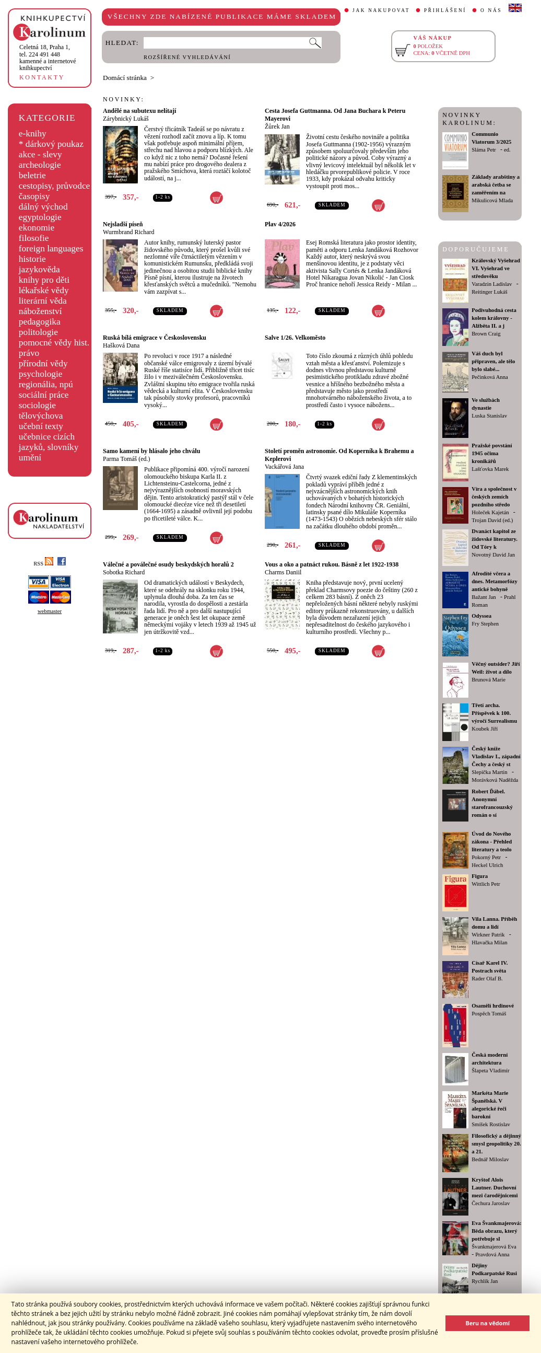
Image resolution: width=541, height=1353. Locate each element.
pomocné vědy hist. (54, 343)
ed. (507, 150)
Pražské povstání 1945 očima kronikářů (492, 453)
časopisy (34, 196)
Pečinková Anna (490, 377)
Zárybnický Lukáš (126, 118)
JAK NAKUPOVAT (381, 10)
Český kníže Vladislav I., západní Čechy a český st (496, 756)
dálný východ (43, 207)
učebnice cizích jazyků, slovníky (49, 442)
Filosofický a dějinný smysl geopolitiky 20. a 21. (496, 1143)
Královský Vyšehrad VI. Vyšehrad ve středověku (496, 268)
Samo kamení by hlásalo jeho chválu (151, 451)
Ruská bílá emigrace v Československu (154, 337)
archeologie (40, 165)
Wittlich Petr (486, 884)
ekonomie (36, 228)
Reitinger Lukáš (489, 292)
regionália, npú (46, 384)
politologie (38, 332)
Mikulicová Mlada (492, 200)
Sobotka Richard (124, 572)
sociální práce (44, 395)
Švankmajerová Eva (494, 1247)
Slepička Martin (489, 772)
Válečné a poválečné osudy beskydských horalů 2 (168, 564)
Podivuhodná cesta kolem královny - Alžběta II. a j (494, 318)
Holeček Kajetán (490, 512)
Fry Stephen (485, 624)
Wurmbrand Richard (128, 232)
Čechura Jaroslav (491, 1203)
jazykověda (39, 269)
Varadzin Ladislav (492, 284)
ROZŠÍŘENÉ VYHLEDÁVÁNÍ (187, 57)
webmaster (50, 611)
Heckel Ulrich (487, 865)
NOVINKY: (124, 99)
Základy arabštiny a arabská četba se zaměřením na (496, 184)
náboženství (40, 311)
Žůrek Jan (277, 126)
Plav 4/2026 (280, 224)
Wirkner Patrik (488, 935)
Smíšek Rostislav (491, 1124)
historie (32, 259)
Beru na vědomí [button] (487, 1323)
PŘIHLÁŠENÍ (445, 10)
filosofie (34, 238)
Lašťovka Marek (490, 469)
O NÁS (491, 10)
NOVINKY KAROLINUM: (469, 118)
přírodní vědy (43, 363)
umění (30, 457)
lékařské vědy (44, 290)
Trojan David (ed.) (492, 520)
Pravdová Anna (492, 1254)
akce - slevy (40, 154)
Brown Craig (486, 334)
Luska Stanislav (489, 416)
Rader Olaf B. (487, 978)
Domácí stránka (125, 78)
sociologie (37, 405)
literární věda (43, 301)
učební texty (41, 426)
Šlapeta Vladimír (490, 1070)
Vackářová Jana (284, 466)
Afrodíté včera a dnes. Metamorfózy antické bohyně (495, 581)
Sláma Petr (484, 150)
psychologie (41, 374)
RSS (43, 563)
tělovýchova (41, 416)
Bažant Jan (484, 597)
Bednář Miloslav (490, 1159)
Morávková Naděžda (495, 780)
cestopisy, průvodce (54, 186)
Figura (480, 876)
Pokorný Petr (486, 857)
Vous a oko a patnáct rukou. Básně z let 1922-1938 (331, 564)
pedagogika (40, 322)
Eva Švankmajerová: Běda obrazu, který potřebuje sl (496, 1231)
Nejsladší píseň (123, 224)
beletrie (32, 175)
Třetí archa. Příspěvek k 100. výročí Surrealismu (494, 713)
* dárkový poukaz (51, 144)
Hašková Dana (121, 345)
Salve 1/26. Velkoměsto (295, 337)
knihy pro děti (44, 280)
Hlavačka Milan (489, 942)
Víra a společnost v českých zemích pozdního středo (494, 496)
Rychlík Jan (485, 1281)
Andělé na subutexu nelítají (139, 110)
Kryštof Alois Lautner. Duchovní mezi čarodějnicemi (495, 1187)
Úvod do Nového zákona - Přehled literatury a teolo (492, 841)
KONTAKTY (42, 77)
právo (29, 353)
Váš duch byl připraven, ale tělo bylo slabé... (493, 361)
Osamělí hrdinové (493, 1006)
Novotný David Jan (493, 555)
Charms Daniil (283, 572)
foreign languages (51, 248)
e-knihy (32, 133)
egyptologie (40, 217)
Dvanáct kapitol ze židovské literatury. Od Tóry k (495, 539)
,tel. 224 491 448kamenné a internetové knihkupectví (47, 57)
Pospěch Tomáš (489, 1013)
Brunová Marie (488, 680)
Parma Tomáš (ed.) (126, 458)
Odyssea (481, 616)
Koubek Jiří (485, 729)
